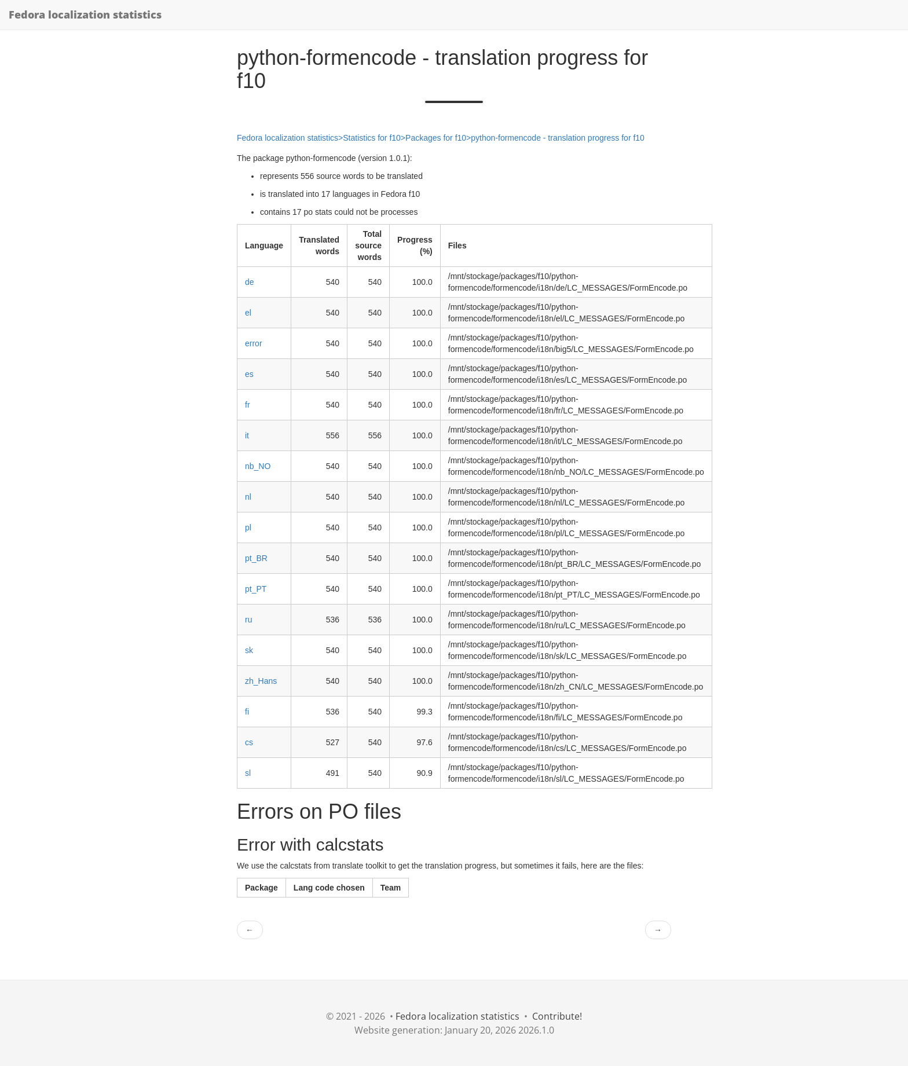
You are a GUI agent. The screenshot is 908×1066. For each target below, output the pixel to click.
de (249, 282)
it (247, 435)
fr (247, 404)
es (249, 374)
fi (247, 711)
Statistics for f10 (372, 137)
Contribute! (557, 1016)
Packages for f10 (435, 137)
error (253, 343)
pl (248, 527)
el (248, 312)
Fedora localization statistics (85, 14)
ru (248, 619)
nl (248, 496)
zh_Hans (261, 681)
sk (249, 650)
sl (248, 773)
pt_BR (256, 558)
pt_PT (255, 589)
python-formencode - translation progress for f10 (558, 137)
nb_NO (257, 466)
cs (249, 742)
